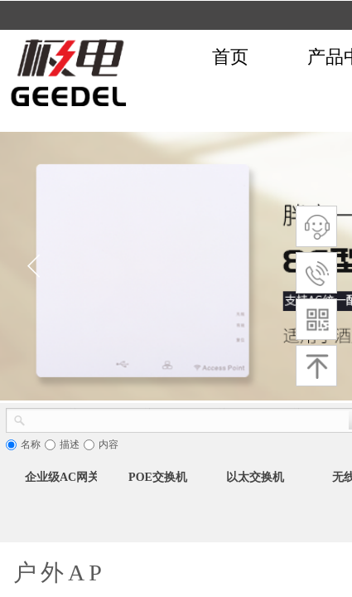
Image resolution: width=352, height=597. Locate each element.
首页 (230, 56)
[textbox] (187, 419)
